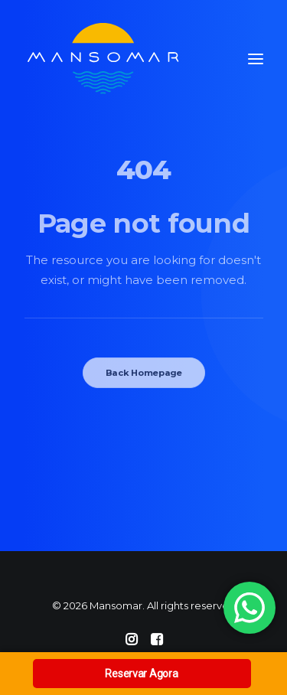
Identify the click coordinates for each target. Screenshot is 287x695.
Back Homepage (143, 372)
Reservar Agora (141, 673)
